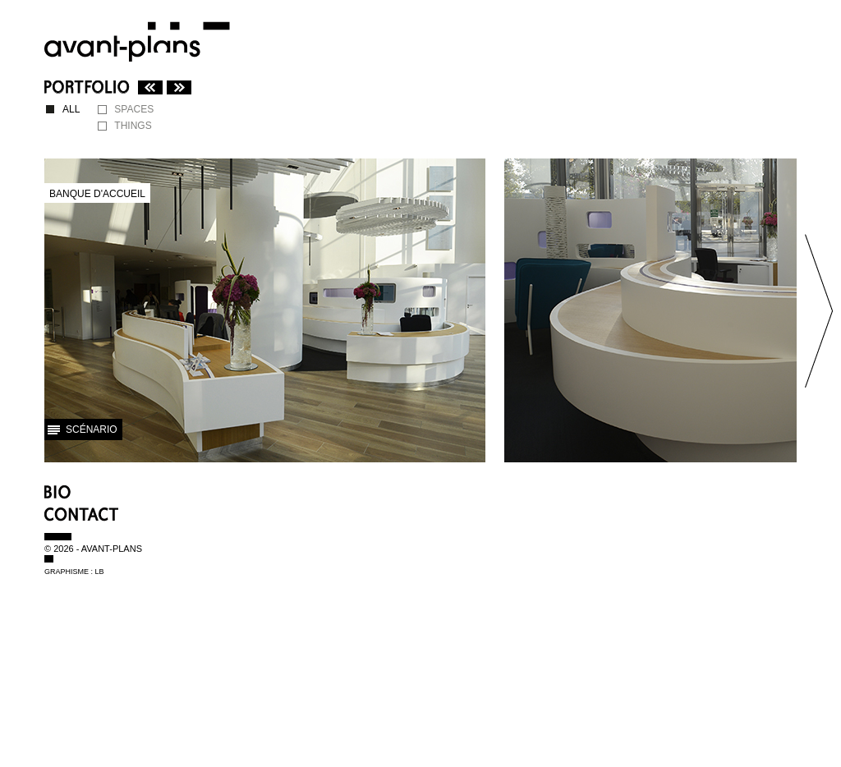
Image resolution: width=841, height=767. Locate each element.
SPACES (134, 109)
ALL (71, 109)
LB (99, 571)
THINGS (132, 125)
